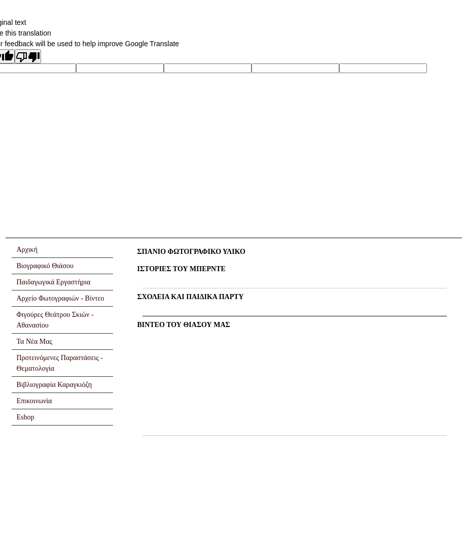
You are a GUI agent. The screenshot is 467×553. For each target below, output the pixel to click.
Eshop (25, 417)
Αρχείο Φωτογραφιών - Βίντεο (60, 298)
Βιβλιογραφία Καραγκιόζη (54, 384)
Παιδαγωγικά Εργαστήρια (54, 282)
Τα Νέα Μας (35, 341)
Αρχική (27, 249)
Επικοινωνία (34, 401)
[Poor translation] (28, 56)
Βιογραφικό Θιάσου (45, 266)
